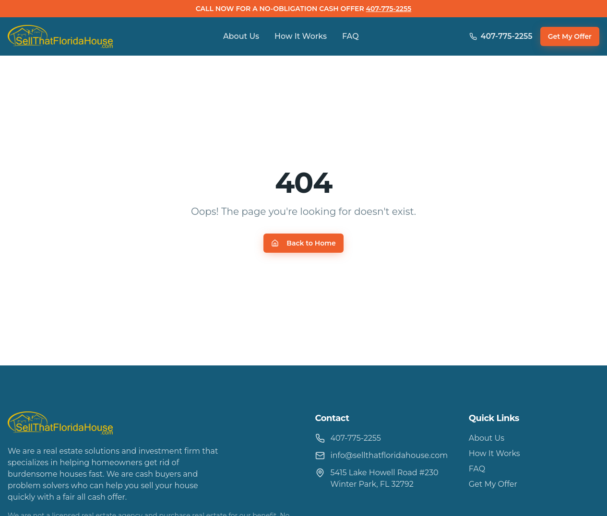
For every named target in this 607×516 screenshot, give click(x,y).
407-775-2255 (389, 8)
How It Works (300, 36)
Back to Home (303, 243)
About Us (241, 36)
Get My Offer (570, 36)
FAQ (350, 36)
